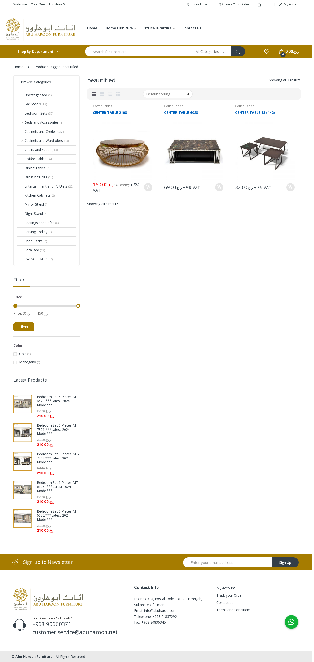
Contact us (191, 28)
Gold (22, 353)
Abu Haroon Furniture (33, 656)
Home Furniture (119, 28)
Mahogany (27, 362)
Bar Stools (32, 104)
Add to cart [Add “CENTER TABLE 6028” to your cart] (219, 187)
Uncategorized (34, 95)
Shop (263, 4)
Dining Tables (33, 168)
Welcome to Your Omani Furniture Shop (42, 4)
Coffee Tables (102, 106)
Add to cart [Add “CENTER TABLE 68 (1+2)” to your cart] (290, 187)
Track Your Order (234, 4)
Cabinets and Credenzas (41, 131)
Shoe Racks (32, 241)
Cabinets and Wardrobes (43, 140)
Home (92, 28)
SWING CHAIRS (35, 259)
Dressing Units (35, 177)
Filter (23, 326)
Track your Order (229, 595)
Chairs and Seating (37, 149)
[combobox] (137, 51)
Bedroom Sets (35, 113)
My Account (290, 4)
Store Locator (198, 4)
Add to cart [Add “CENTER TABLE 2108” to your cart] (148, 187)
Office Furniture (157, 28)
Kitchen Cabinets (36, 195)
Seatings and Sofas (38, 222)
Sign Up (285, 562)
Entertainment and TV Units (45, 186)
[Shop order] (168, 94)
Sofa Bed (31, 250)
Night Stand (32, 213)
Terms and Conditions (233, 610)
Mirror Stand (33, 204)
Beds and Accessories (40, 122)
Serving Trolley (34, 232)
